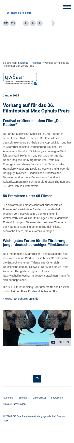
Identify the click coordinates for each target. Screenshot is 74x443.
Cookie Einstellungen (14, 404)
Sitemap (23, 397)
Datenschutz (39, 397)
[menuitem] (6, 23)
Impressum (57, 397)
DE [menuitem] (6, 23)
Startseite (23, 62)
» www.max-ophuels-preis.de (20, 298)
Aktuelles (36, 62)
